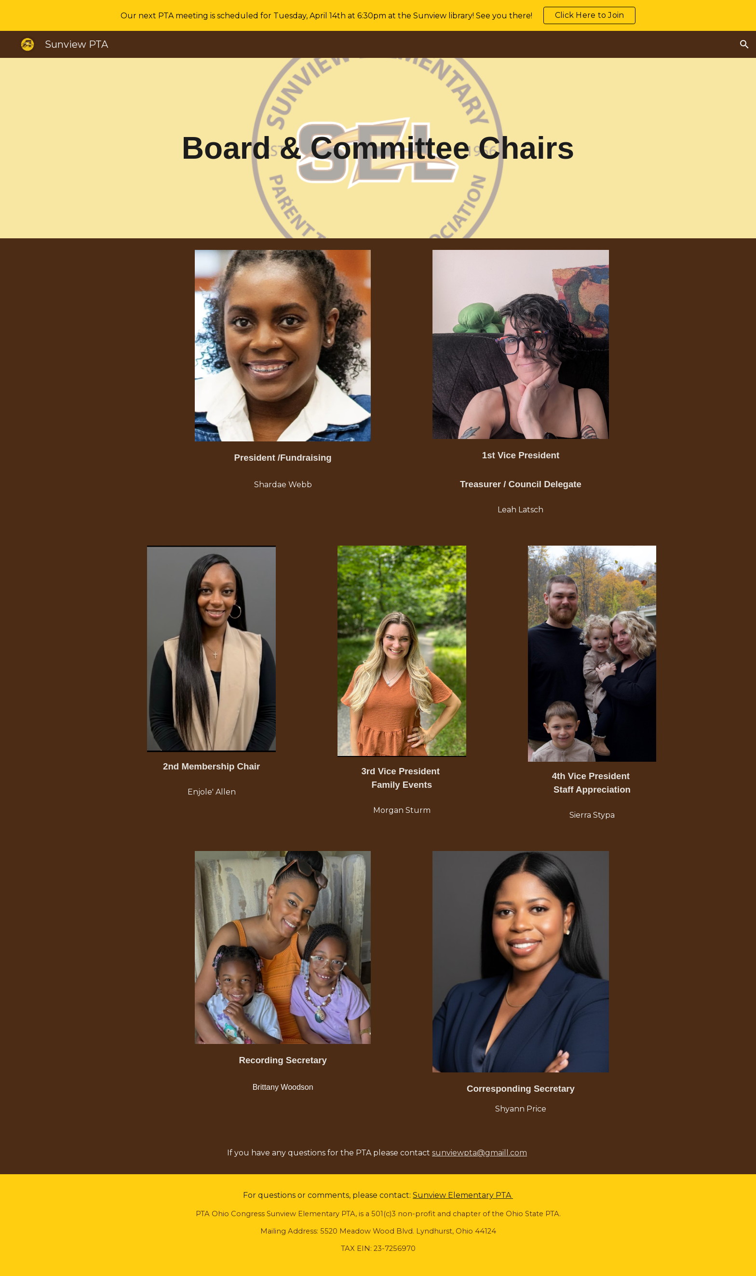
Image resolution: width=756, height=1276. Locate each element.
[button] (744, 44)
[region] (378, 15)
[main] (378, 148)
